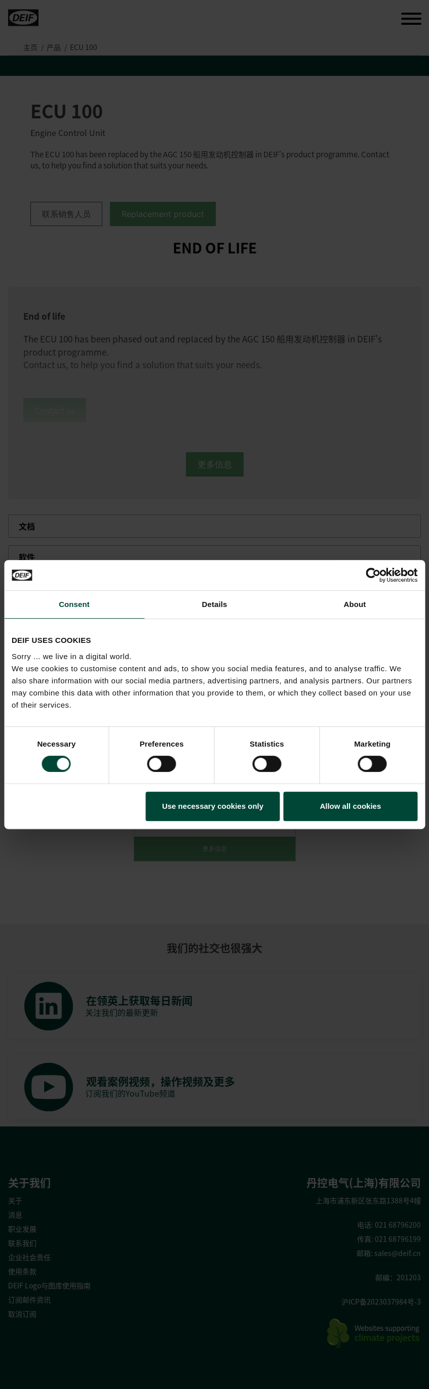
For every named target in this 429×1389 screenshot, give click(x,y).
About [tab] (355, 604)
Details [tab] (214, 604)
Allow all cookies (350, 806)
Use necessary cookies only (212, 806)
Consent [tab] (74, 604)
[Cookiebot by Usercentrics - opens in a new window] (373, 575)
